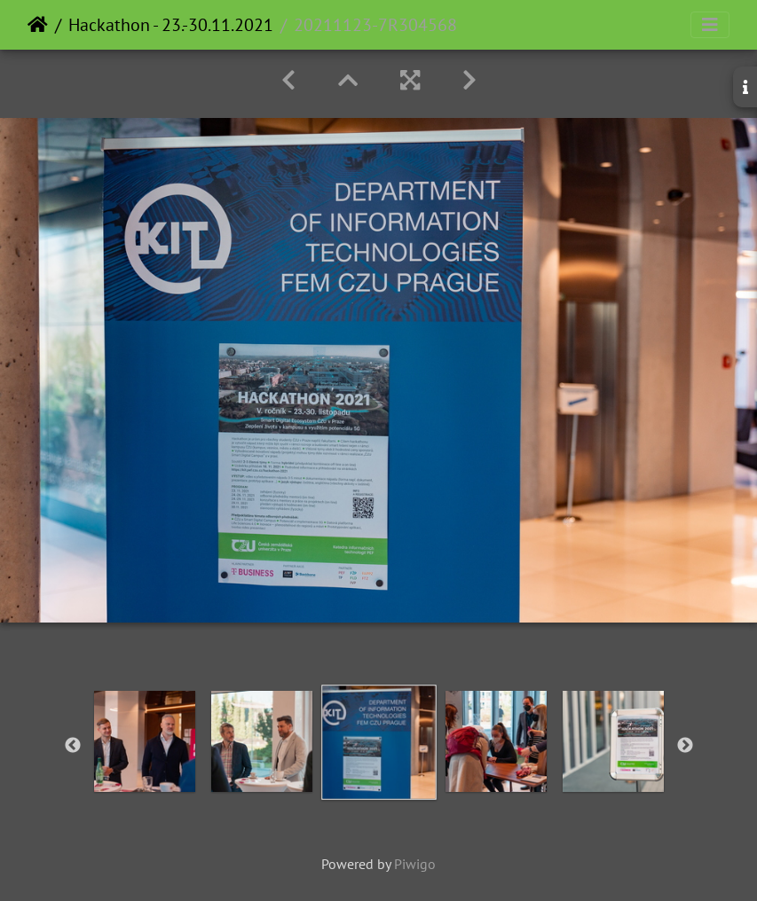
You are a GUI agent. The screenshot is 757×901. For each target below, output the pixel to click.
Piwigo (415, 864)
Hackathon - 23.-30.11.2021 (170, 24)
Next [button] (685, 746)
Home (38, 25)
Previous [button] (73, 746)
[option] (144, 741)
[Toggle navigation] (709, 25)
